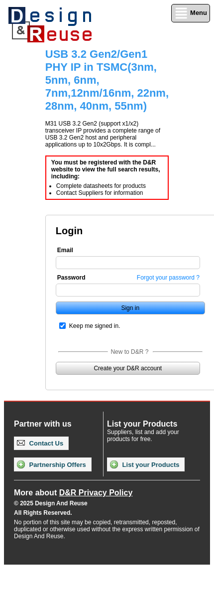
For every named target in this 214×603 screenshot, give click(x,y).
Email (65, 250)
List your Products (144, 464)
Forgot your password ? (168, 277)
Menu (190, 13)
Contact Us (40, 443)
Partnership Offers (51, 464)
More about (73, 492)
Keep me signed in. (94, 325)
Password (71, 277)
